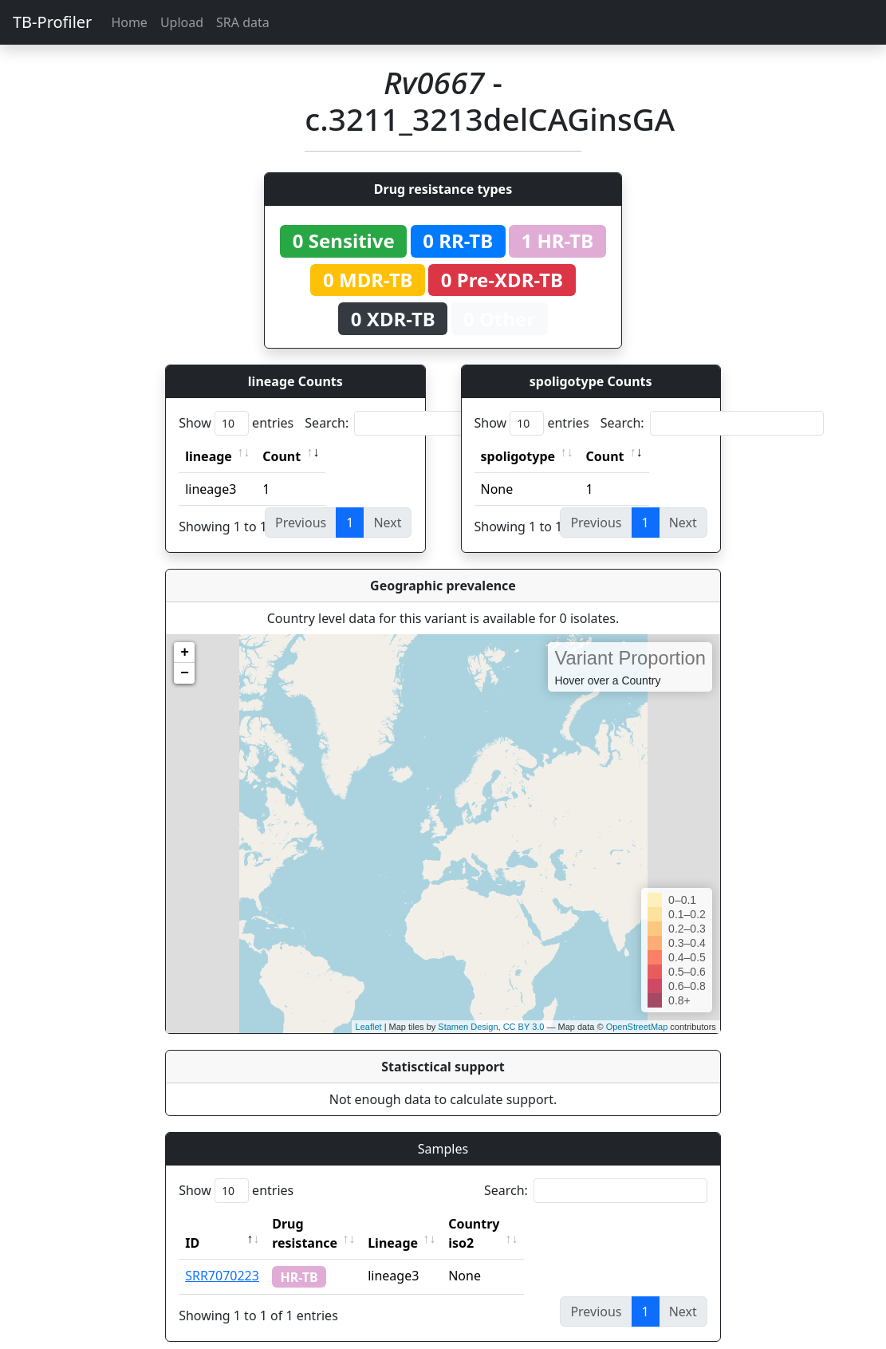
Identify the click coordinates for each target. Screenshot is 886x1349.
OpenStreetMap (637, 1026)
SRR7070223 (222, 1256)
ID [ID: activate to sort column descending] (192, 1224)
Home (129, 22)
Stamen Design (468, 1026)
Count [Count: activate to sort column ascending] (281, 456)
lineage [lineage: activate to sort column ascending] (208, 456)
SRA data (243, 22)
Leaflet (369, 1026)
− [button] (184, 673)
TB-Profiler (52, 22)
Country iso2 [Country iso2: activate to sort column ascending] (523, 1224)
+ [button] (184, 652)
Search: (416, 423)
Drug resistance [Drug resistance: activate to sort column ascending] (322, 1224)
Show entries (236, 423)
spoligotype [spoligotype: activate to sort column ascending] (518, 456)
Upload (181, 22)
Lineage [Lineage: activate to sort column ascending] (428, 1224)
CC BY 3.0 (524, 1026)
